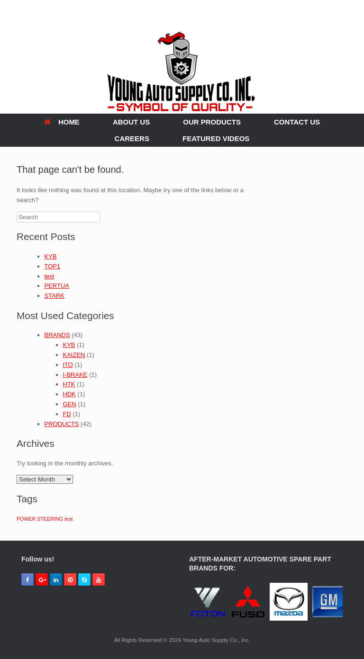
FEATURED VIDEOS (215, 138)
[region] (266, 603)
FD (67, 414)
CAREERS (132, 138)
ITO (68, 364)
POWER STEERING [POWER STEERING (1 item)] (40, 519)
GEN (69, 404)
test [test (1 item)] (68, 519)
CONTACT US (297, 122)
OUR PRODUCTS (212, 122)
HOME (62, 122)
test (50, 276)
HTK (69, 384)
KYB (51, 256)
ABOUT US (131, 122)
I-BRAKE (75, 374)
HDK (69, 394)
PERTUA (57, 285)
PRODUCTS (62, 423)
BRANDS (57, 334)
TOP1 (53, 266)
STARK (54, 295)
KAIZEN (74, 354)
